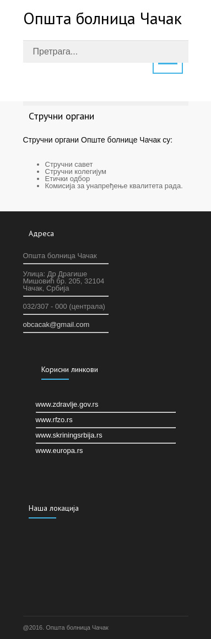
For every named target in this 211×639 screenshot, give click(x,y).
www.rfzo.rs (54, 420)
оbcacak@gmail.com (56, 324)
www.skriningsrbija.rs (69, 435)
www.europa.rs (59, 450)
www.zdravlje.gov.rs (67, 404)
